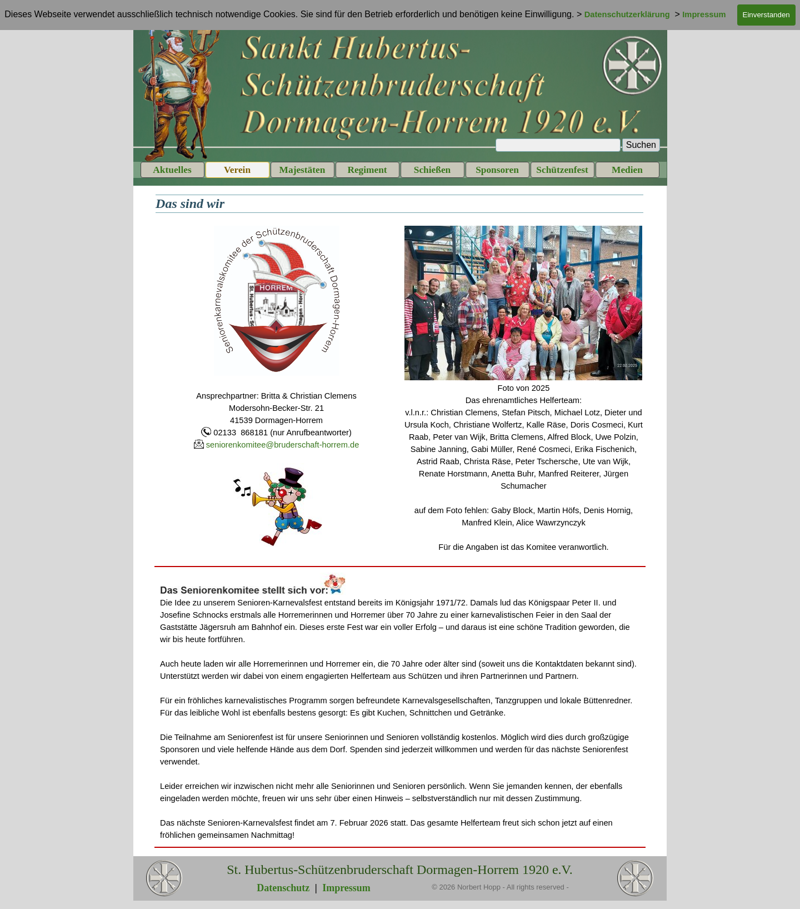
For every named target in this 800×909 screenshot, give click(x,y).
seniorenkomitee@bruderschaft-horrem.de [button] (282, 444)
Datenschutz (283, 887)
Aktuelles (172, 170)
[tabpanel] (276, 387)
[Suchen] (558, 145)
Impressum (346, 887)
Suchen (641, 145)
